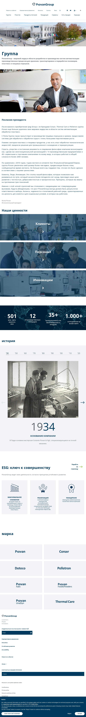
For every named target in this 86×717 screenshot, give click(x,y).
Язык (55, 10)
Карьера (77, 15)
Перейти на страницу (74, 466)
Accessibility (5, 650)
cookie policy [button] (34, 704)
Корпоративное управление (27, 10)
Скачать (48, 10)
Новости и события (11, 10)
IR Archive (5, 642)
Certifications (5, 687)
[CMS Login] (75, 10)
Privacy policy (5, 690)
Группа (8, 15)
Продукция (44, 15)
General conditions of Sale (8, 693)
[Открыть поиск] (80, 10)
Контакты (40, 10)
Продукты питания (30, 15)
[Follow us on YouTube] (70, 10)
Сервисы (55, 15)
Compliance (5, 696)
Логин (3, 664)
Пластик (17, 15)
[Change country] (60, 10)
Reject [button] (69, 713)
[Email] (15, 633)
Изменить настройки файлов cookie (12, 682)
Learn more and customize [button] (12, 713)
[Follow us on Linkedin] (67, 10)
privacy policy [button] (33, 702)
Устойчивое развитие (8, 646)
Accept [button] (80, 713)
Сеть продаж (66, 15)
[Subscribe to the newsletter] (30, 633)
